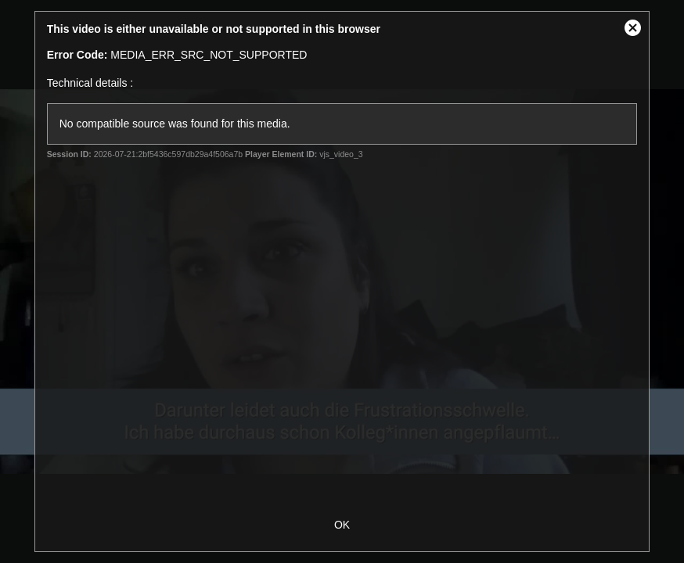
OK (342, 524)
